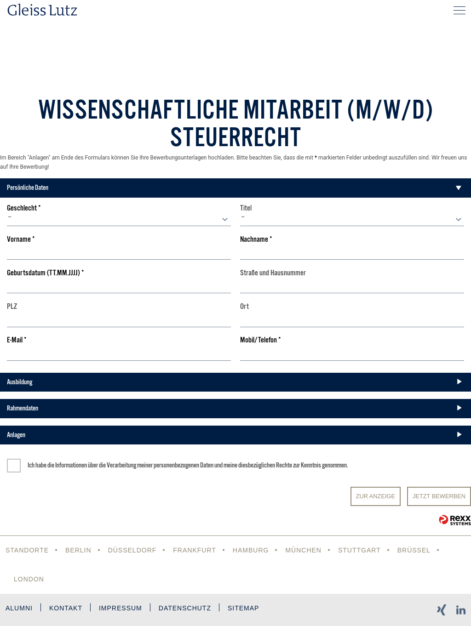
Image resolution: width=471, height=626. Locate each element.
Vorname (21, 240)
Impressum (120, 608)
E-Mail (17, 340)
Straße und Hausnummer (273, 273)
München (303, 550)
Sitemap (243, 608)
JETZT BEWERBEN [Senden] (439, 496)
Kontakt (65, 608)
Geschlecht (24, 208)
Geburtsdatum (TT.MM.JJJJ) (45, 273)
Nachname (256, 240)
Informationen (71, 465)
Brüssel (414, 550)
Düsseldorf (132, 550)
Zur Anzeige (375, 496)
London (29, 579)
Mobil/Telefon (260, 340)
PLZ (12, 307)
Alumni (19, 608)
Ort (244, 307)
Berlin (78, 550)
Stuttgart (359, 550)
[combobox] (119, 219)
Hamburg (251, 550)
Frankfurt (194, 550)
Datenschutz (185, 608)
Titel (246, 208)
